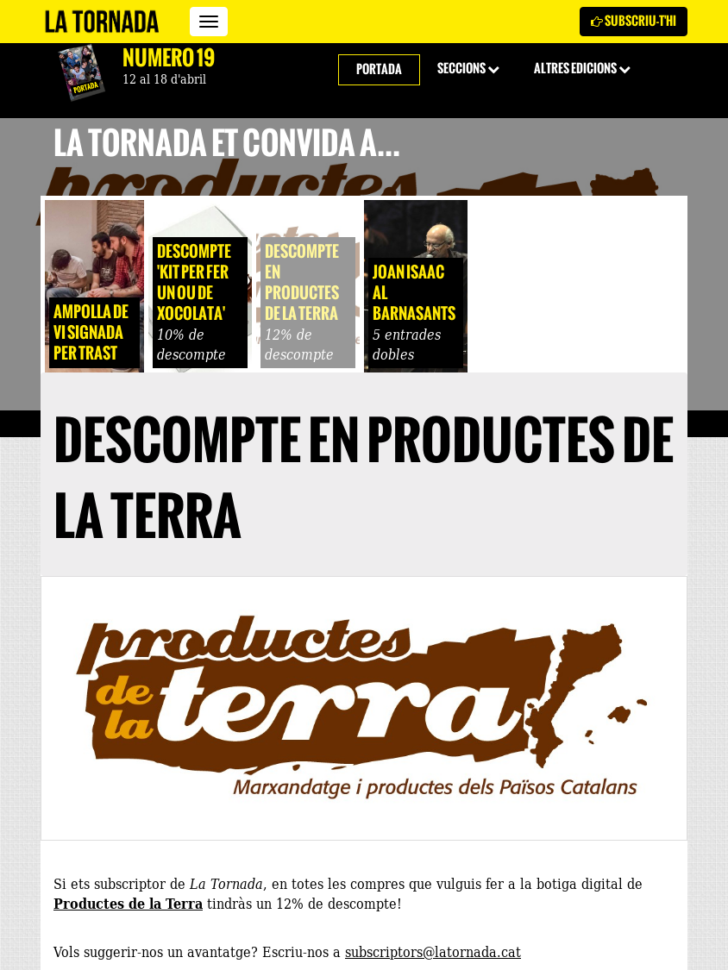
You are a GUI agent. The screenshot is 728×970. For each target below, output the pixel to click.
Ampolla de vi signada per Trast (91, 332)
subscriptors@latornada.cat (433, 951)
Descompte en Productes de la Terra (302, 282)
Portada (379, 69)
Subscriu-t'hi (633, 21)
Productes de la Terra (128, 903)
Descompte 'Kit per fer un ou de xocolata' (194, 282)
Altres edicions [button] (582, 68)
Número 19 (168, 57)
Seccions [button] (468, 68)
